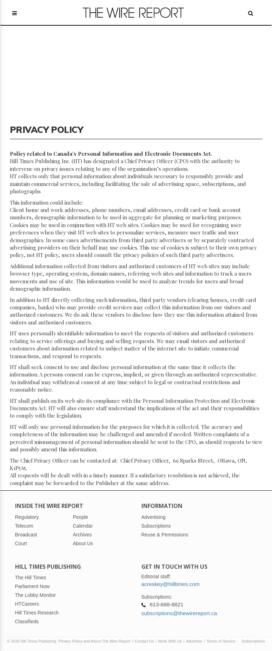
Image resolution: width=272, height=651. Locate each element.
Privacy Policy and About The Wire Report (94, 641)
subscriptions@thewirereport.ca (179, 613)
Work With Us (170, 641)
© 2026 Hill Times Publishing (32, 641)
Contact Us (144, 641)
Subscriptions (253, 641)
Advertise (194, 641)
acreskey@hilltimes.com (170, 584)
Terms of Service (221, 641)
